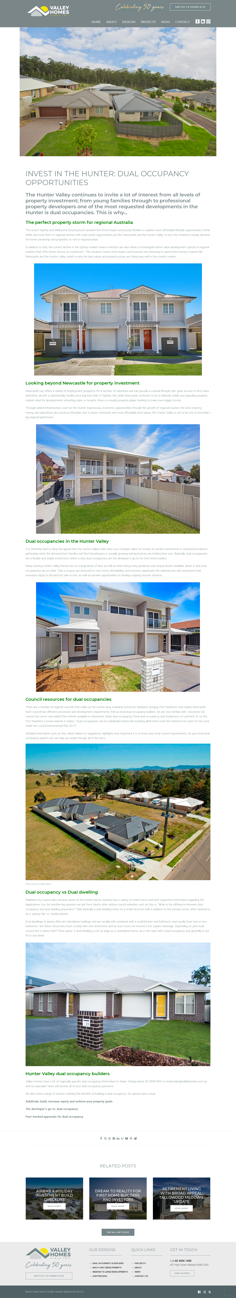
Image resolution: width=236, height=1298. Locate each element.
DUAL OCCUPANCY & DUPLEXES (108, 1263)
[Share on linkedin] (118, 1138)
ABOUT (138, 1267)
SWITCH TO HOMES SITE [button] (190, 7)
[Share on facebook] (101, 1138)
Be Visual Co (78, 1291)
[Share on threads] (109, 1138)
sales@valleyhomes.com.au (190, 1081)
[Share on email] (135, 1138)
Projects (148, 22)
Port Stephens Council (39, 721)
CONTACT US (141, 1276)
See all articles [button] (118, 1232)
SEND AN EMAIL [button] (182, 1273)
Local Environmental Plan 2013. (57, 726)
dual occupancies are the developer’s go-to (112, 558)
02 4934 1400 (183, 1261)
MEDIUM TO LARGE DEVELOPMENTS (110, 1271)
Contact (182, 22)
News (165, 22)
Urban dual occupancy (118, 716)
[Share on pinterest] (114, 1138)
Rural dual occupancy (146, 716)
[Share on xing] (131, 1138)
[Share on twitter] (105, 1138)
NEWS (137, 1271)
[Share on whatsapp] (122, 1138)
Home (96, 22)
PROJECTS (140, 1263)
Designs (128, 22)
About (111, 22)
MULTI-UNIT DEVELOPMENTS (107, 1267)
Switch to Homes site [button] (49, 1276)
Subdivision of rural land (180, 716)
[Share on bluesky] (126, 1138)
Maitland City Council (38, 900)
